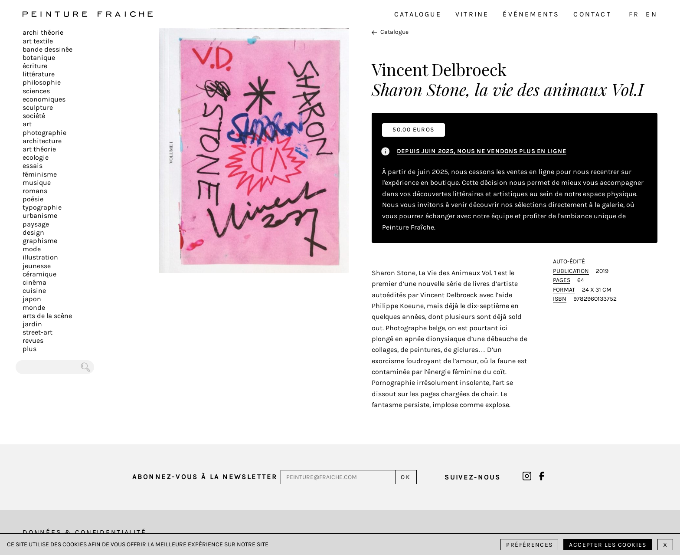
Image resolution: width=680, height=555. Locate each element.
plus (29, 349)
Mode (32, 249)
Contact (592, 14)
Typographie (42, 207)
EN (651, 14)
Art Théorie (39, 149)
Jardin (32, 324)
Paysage (36, 224)
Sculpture (38, 107)
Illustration (40, 257)
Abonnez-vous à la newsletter (205, 477)
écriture (35, 66)
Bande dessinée (47, 49)
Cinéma (34, 282)
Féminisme (40, 174)
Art (27, 124)
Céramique (39, 274)
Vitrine (472, 14)
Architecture (42, 141)
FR (634, 14)
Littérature (39, 74)
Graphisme (40, 240)
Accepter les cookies (607, 545)
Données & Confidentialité (84, 532)
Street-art (37, 332)
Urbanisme (40, 215)
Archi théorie (43, 32)
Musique (37, 182)
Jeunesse (37, 266)
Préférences (529, 545)
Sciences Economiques (44, 95)
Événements (531, 14)
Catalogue (417, 14)
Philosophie (42, 82)
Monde (34, 307)
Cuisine (34, 290)
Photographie (44, 132)
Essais (32, 165)
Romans (35, 191)
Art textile (38, 41)
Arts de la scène (47, 316)
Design (33, 232)
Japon (32, 299)
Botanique (39, 57)
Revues (33, 340)
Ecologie (36, 157)
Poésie (33, 199)
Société (34, 116)
